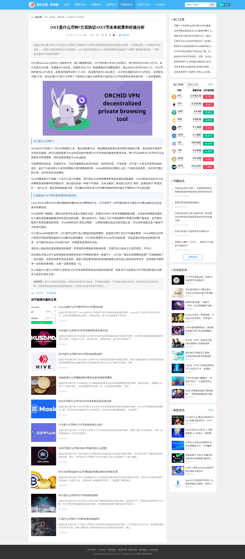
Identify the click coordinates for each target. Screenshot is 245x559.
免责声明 (122, 550)
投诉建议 (143, 550)
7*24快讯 (160, 4)
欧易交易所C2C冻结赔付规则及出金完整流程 (195, 62)
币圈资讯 (96, 4)
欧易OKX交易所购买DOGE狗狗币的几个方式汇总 (198, 46)
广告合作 (102, 550)
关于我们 (91, 550)
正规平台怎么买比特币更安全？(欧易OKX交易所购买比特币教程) (205, 41)
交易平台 (111, 4)
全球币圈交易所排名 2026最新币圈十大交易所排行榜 (199, 31)
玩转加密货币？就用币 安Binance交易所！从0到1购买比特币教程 (205, 72)
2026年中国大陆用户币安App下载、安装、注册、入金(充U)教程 (204, 51)
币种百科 (61, 17)
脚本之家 (42, 4)
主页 (46, 17)
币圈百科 (126, 4)
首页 (67, 4)
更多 (210, 84)
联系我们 (112, 550)
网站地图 (132, 550)
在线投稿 (153, 550)
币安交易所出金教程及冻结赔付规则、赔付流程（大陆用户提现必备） (208, 67)
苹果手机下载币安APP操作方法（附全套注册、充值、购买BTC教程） (207, 36)
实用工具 (143, 4)
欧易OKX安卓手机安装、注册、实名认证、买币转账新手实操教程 (206, 56)
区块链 (54, 4)
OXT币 (39, 293)
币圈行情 (79, 4)
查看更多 (192, 257)
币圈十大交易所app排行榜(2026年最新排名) (195, 25)
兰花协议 (51, 293)
